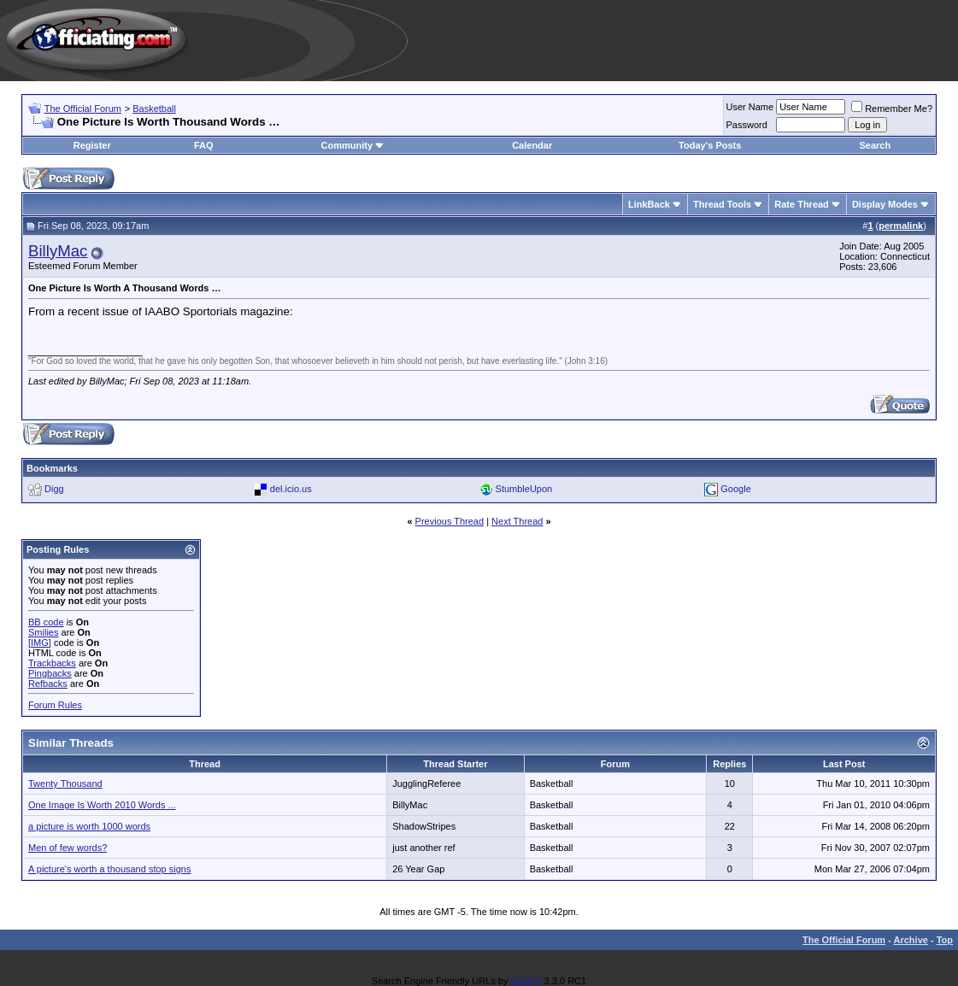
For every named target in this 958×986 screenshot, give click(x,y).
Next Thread (517, 521)
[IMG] (39, 642)
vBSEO (525, 981)
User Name (750, 107)
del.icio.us (291, 489)
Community (353, 145)
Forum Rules (55, 705)
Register (92, 145)
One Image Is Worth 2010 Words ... (102, 805)
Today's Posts (710, 145)
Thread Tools (722, 204)
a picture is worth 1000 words (89, 826)
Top (945, 940)
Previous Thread (450, 521)
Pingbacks (50, 673)
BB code (46, 622)
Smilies (43, 632)
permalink (901, 225)
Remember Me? (891, 108)
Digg (54, 489)
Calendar (532, 145)
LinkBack (649, 204)
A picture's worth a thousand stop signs (109, 869)
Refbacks (48, 683)
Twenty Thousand (65, 783)
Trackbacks (52, 663)
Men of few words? (67, 847)
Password (746, 125)
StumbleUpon (524, 489)
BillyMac (57, 251)
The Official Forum (82, 108)
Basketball (154, 108)
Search (874, 145)
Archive (911, 940)
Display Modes (885, 204)
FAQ (204, 145)
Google (735, 489)
